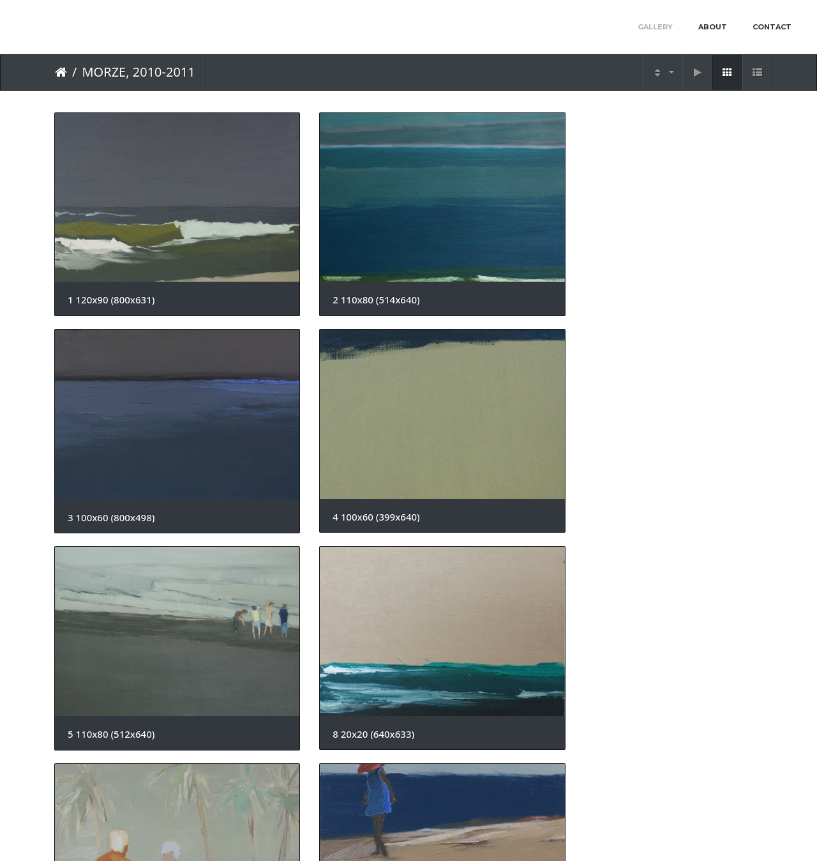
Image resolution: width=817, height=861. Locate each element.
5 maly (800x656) (469, 561)
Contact (772, 26)
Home (61, 72)
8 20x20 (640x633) (290, 402)
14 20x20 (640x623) (293, 721)
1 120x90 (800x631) (111, 242)
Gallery (655, 26)
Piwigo (436, 834)
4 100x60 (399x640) (656, 243)
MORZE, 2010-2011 (138, 71)
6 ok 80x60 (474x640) (660, 561)
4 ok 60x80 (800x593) (297, 561)
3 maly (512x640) (651, 402)
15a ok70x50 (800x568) (483, 721)
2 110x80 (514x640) (293, 242)
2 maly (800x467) (106, 561)
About (712, 26)
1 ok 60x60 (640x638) (479, 402)
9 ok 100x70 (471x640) (118, 721)
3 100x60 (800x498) (474, 243)
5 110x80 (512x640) (111, 402)
